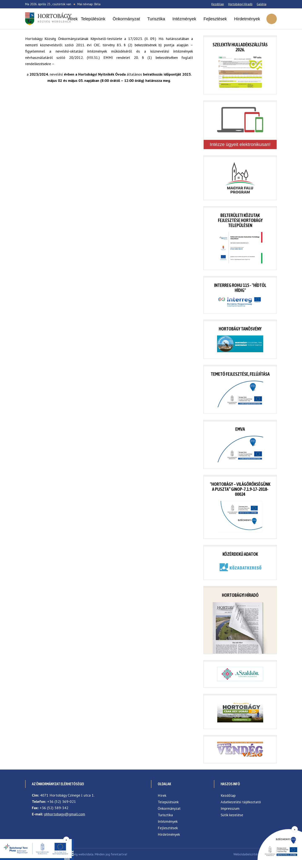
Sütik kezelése (232, 814)
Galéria (261, 4)
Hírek (73, 19)
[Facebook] (271, 4)
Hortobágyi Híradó (240, 4)
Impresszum (230, 808)
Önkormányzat (126, 19)
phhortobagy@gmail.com (64, 814)
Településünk (93, 19)
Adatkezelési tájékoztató (241, 801)
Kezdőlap (217, 4)
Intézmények (184, 19)
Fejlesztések (215, 19)
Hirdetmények (247, 19)
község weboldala (55, 18)
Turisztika (156, 19)
